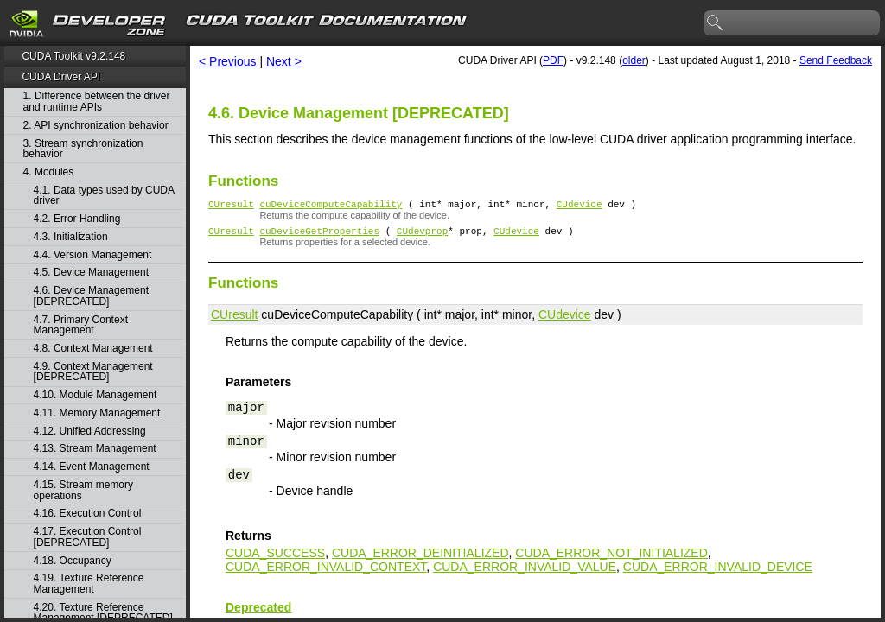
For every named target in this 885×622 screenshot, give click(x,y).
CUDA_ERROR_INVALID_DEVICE (717, 572)
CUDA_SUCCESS (275, 558)
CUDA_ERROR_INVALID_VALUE (524, 572)
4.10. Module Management (95, 395)
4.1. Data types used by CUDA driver (104, 195)
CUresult (231, 206)
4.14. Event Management (92, 467)
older (634, 60)
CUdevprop (422, 235)
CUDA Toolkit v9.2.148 (73, 56)
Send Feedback (835, 60)
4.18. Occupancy (72, 561)
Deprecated (258, 612)
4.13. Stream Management (95, 448)
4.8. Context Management (93, 348)
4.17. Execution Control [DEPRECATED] (88, 537)
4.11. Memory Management (97, 413)
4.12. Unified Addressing (90, 431)
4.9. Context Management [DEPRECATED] (93, 372)
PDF (553, 60)
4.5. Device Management (91, 272)
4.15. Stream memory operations (83, 490)
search (715, 23)
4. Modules (48, 172)
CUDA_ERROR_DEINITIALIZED (420, 558)
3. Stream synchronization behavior (83, 149)
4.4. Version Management (93, 255)
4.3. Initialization (71, 237)
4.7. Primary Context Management (81, 325)
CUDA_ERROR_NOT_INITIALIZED (611, 558)
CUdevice (579, 206)
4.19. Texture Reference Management (89, 583)
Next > (284, 61)
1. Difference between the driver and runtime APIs (96, 101)
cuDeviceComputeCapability (330, 206)
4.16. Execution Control (88, 513)
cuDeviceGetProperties (319, 235)
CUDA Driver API (61, 77)
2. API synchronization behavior (96, 125)
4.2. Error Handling (77, 219)
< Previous (228, 61)
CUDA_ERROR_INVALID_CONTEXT (326, 572)
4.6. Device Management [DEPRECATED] (91, 296)
